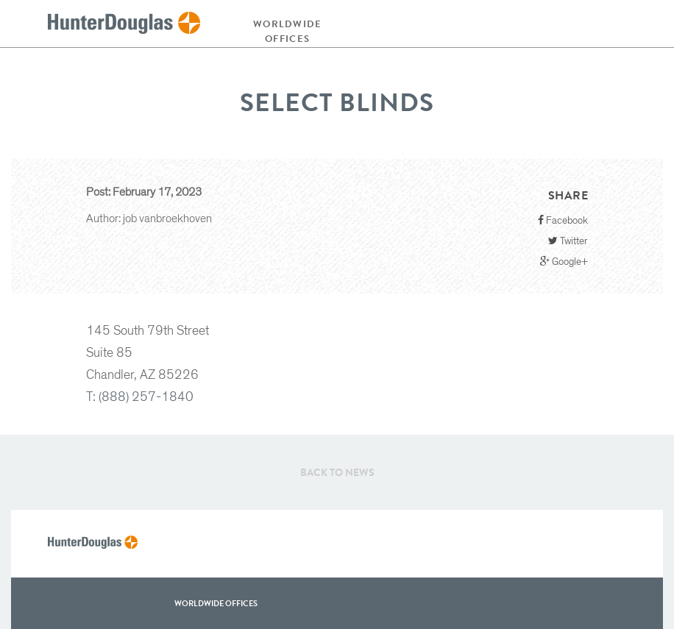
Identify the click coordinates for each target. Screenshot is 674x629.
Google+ (564, 261)
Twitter (568, 240)
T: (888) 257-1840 (140, 397)
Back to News (337, 472)
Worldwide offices (287, 31)
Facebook (563, 220)
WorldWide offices (216, 603)
